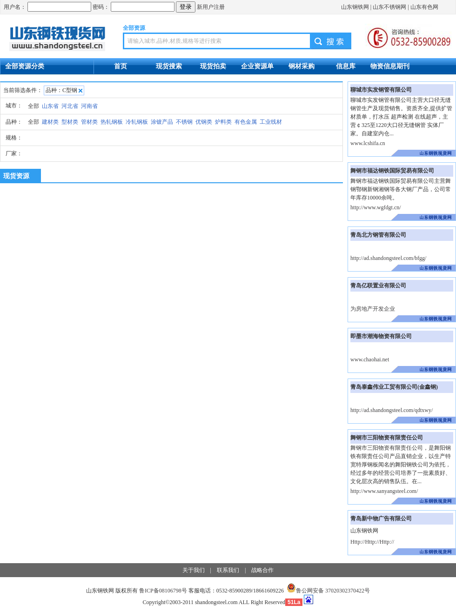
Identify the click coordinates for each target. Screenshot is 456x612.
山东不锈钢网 (389, 7)
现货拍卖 (213, 66)
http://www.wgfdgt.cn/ (375, 207)
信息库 (345, 66)
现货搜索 (169, 66)
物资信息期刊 (389, 66)
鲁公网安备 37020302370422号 (328, 590)
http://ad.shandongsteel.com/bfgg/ (388, 258)
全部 (33, 106)
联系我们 (228, 570)
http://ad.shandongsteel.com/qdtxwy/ (391, 410)
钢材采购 (301, 66)
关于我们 (193, 570)
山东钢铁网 (355, 7)
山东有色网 (424, 7)
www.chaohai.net (369, 359)
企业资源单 (257, 66)
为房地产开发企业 (372, 309)
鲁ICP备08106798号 (163, 590)
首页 (120, 66)
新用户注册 (211, 7)
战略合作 (262, 570)
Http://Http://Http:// (372, 542)
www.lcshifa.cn (367, 143)
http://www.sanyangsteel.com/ (384, 491)
